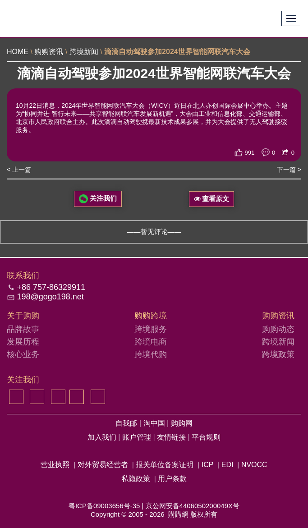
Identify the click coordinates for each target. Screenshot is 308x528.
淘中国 (155, 423)
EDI (227, 464)
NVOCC (254, 464)
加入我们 (102, 437)
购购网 (182, 423)
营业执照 (55, 464)
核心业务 (23, 354)
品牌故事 (23, 329)
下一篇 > (289, 169)
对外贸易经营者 (103, 464)
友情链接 (172, 437)
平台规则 (206, 437)
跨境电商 (150, 341)
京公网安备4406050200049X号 (192, 506)
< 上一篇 (19, 169)
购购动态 (278, 329)
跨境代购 (150, 354)
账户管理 (137, 437)
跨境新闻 (83, 51)
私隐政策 (135, 478)
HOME (17, 51)
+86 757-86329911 (51, 287)
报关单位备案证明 (164, 464)
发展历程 (23, 341)
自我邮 (127, 423)
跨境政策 (278, 354)
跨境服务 (150, 329)
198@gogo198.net (50, 296)
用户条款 (172, 478)
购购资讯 (48, 51)
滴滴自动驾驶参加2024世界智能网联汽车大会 (177, 51)
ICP (207, 464)
